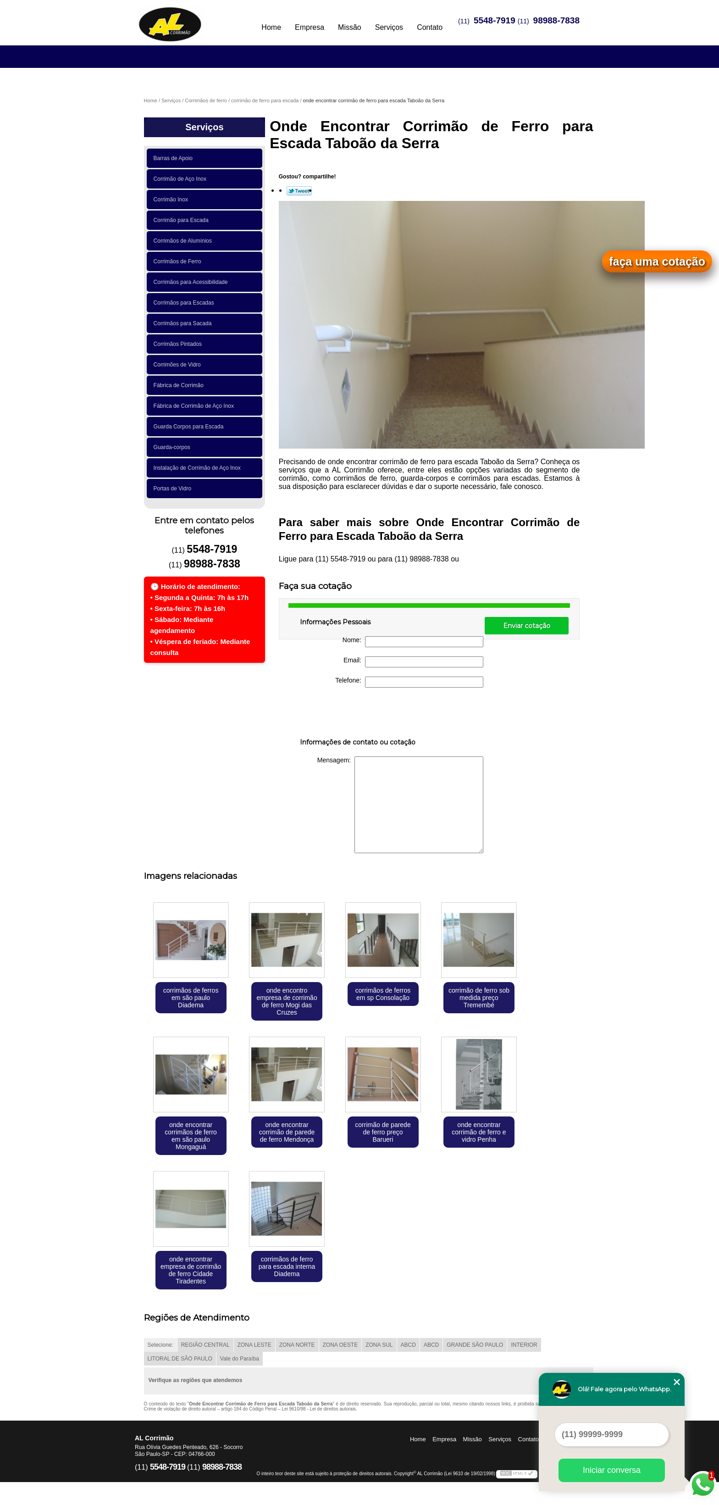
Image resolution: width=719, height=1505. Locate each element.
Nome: (413, 641)
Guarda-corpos (174, 447)
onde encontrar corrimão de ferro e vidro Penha (479, 1132)
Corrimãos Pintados (179, 344)
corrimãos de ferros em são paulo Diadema (191, 998)
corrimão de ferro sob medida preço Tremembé (478, 998)
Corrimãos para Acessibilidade (192, 282)
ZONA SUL (379, 1345)
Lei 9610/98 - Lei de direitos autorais (319, 1408)
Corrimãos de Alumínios (184, 241)
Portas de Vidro (174, 488)
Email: (413, 661)
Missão (349, 27)
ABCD (408, 1345)
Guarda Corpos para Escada (190, 426)
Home (271, 27)
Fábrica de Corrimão (180, 385)
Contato (429, 27)
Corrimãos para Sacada (184, 323)
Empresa (309, 27)
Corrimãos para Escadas (185, 303)
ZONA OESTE (340, 1345)
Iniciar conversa (612, 1470)
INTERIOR (524, 1345)
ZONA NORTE (297, 1345)
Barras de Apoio (175, 158)
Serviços (389, 27)
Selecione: (160, 1345)
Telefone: (409, 682)
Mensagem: (400, 804)
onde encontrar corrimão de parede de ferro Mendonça (287, 1132)
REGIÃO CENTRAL (205, 1345)
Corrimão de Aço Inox (182, 179)
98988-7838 (556, 20)
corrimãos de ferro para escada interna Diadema (287, 1266)
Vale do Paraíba (239, 1358)
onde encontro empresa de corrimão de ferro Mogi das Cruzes (286, 1001)
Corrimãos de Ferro (179, 261)
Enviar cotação (526, 626)
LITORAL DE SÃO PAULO (180, 1358)
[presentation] (358, 715)
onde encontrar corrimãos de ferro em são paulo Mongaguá (191, 1135)
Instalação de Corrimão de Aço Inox (199, 468)
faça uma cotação (657, 261)
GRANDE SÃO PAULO (475, 1345)
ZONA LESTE (254, 1345)
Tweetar (299, 190)
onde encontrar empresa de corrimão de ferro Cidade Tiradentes (190, 1270)
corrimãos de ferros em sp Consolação (383, 994)
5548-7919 (494, 20)
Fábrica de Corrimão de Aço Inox (195, 406)
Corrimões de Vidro (179, 364)
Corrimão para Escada (183, 220)
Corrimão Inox (172, 199)
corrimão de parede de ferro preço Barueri (382, 1132)
